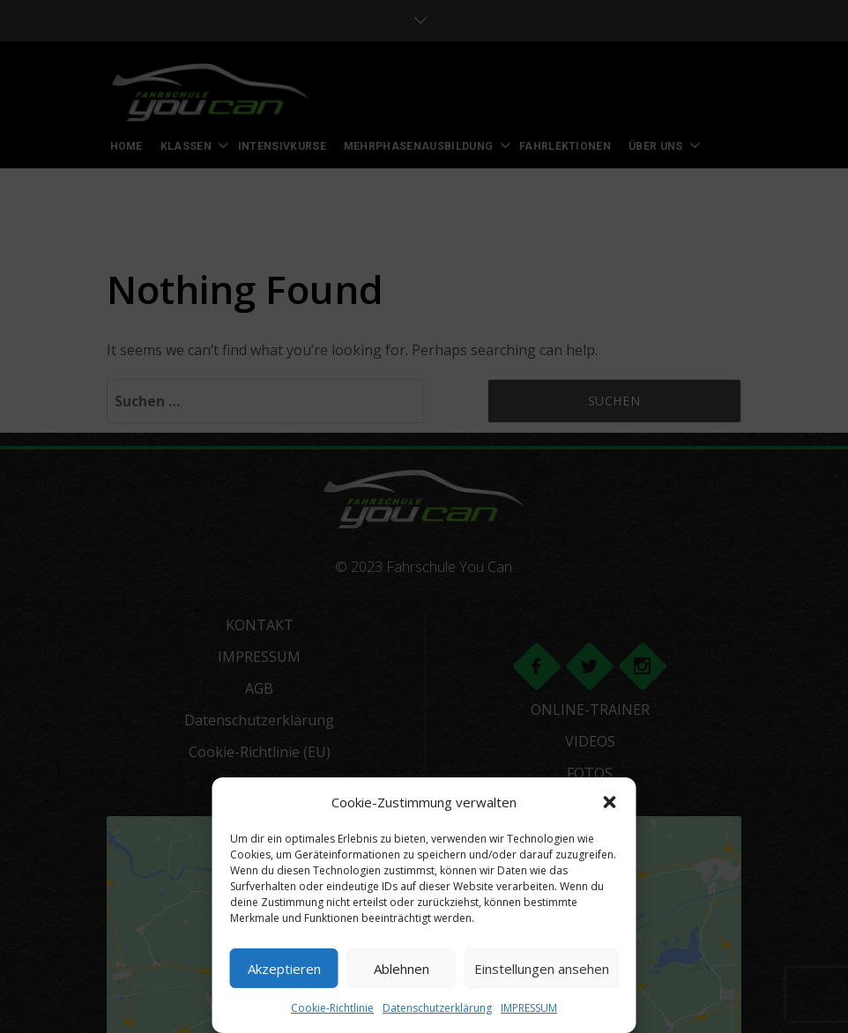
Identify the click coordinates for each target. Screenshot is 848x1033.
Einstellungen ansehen (541, 968)
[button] (610, 802)
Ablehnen (401, 968)
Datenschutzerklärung (437, 1007)
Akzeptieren (284, 968)
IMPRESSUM (529, 1007)
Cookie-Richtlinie (332, 1007)
